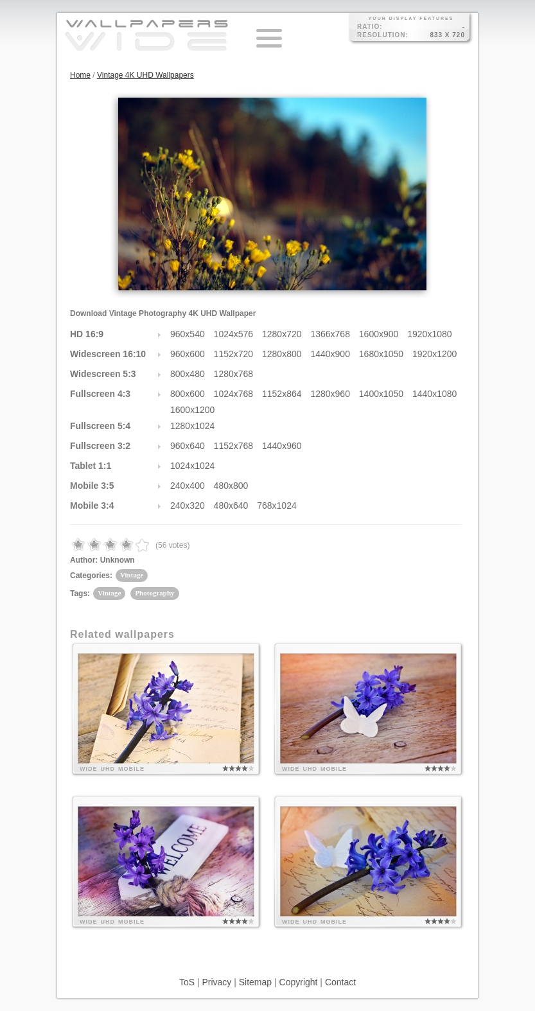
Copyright (298, 982)
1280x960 (330, 394)
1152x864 (282, 394)
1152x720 (234, 354)
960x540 (187, 334)
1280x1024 (192, 426)
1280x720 (282, 334)
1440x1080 (434, 394)
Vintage (131, 575)
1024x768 (234, 394)
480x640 (231, 505)
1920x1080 (429, 334)
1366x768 (330, 334)
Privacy (216, 982)
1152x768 (234, 446)
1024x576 (234, 334)
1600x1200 (192, 410)
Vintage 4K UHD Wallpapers (145, 75)
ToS (187, 982)
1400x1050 (381, 394)
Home (80, 75)
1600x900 (379, 334)
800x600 (187, 394)
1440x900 (330, 354)
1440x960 (282, 446)
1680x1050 (381, 354)
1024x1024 (192, 466)
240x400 (187, 485)
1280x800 (282, 354)
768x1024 (277, 505)
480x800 (231, 485)
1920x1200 (434, 354)
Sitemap (255, 982)
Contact (340, 982)
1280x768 (234, 374)
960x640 (187, 446)
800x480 (187, 374)
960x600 (187, 354)
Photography (154, 593)
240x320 (187, 505)
